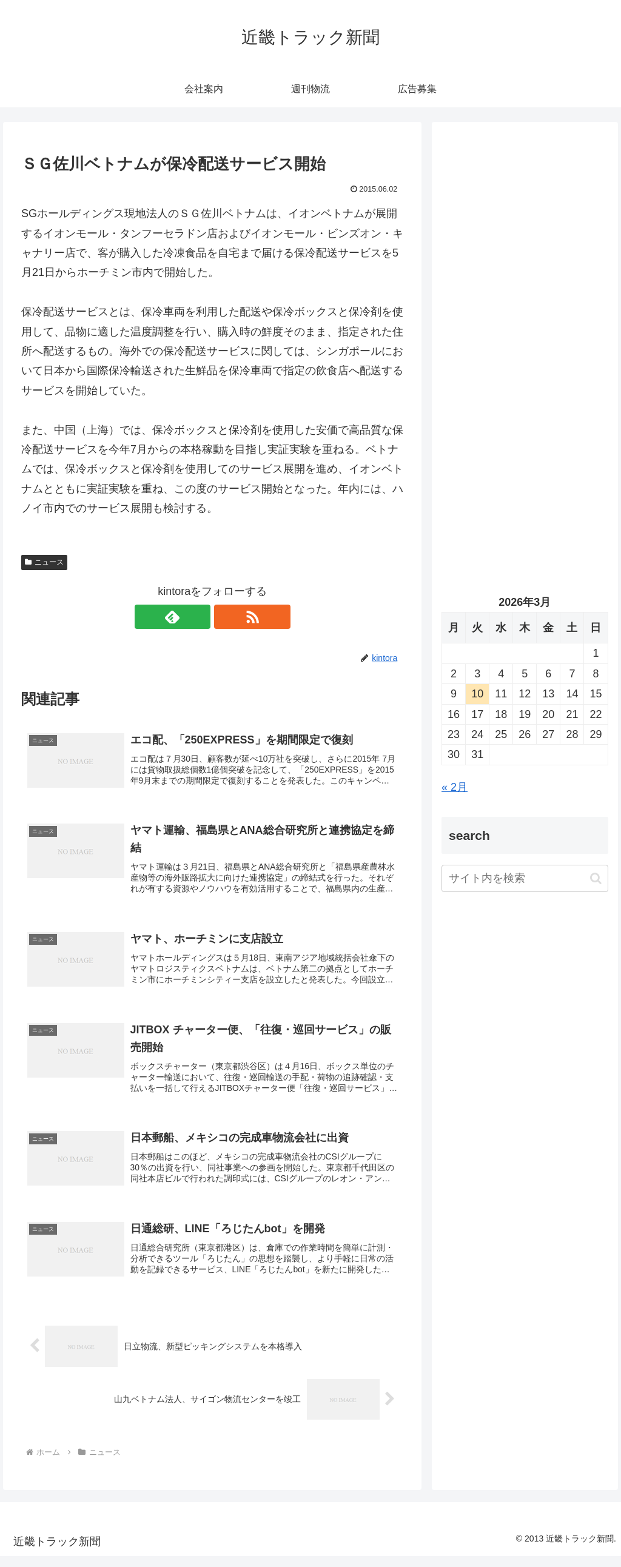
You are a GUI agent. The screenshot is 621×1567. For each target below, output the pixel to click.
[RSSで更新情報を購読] (226, 617)
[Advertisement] (524, 247)
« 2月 (454, 787)
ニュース (44, 562)
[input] (524, 878)
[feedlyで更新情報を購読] (198, 617)
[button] (595, 878)
